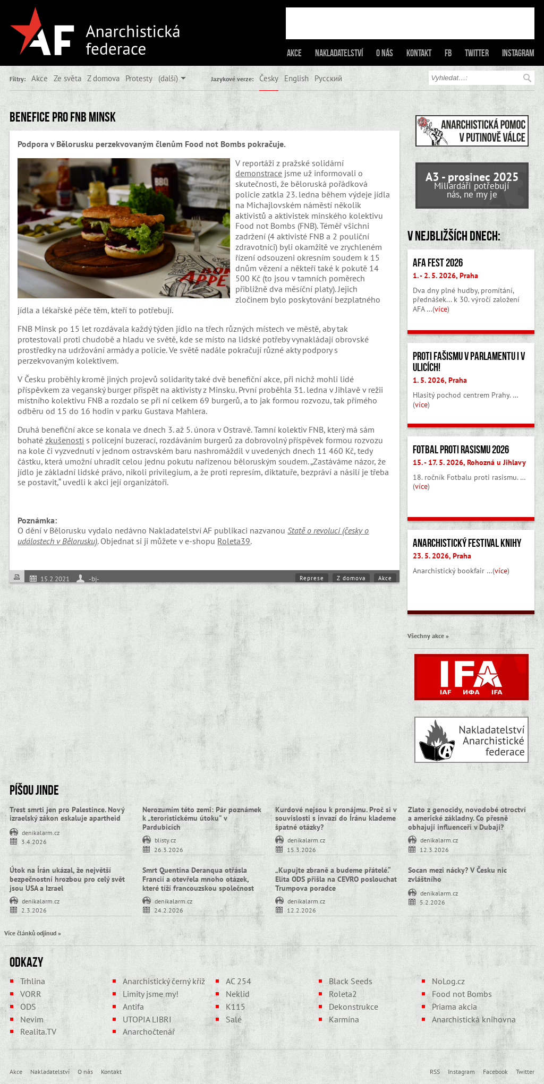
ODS (28, 1006)
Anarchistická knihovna (474, 1019)
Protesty (138, 78)
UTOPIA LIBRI (147, 1019)
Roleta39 (233, 541)
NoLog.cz (448, 981)
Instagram (518, 53)
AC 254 (238, 981)
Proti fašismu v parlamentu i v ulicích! (469, 362)
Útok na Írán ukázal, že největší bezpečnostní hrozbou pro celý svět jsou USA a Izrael (67, 879)
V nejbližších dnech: (453, 236)
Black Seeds (350, 981)
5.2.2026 (432, 901)
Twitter (477, 53)
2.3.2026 (34, 909)
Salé (234, 1019)
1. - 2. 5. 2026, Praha (445, 275)
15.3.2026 (301, 849)
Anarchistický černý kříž (164, 981)
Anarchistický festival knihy (467, 543)
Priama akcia (454, 1006)
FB (448, 53)
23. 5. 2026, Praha (442, 556)
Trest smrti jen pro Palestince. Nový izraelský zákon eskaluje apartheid (67, 814)
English (296, 78)
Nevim (32, 1019)
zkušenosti (64, 440)
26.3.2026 (168, 849)
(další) (168, 78)
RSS (435, 1071)
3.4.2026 (34, 841)
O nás (384, 53)
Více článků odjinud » (32, 932)
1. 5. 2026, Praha (440, 380)
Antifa (133, 1006)
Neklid (238, 993)
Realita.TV (38, 1031)
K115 (235, 1006)
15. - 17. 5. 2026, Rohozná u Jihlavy (469, 462)
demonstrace (258, 173)
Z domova (103, 78)
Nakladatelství (339, 53)
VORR (30, 993)
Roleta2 (343, 993)
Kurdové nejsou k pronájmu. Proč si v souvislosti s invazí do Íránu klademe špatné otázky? (335, 818)
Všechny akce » (428, 635)
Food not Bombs (462, 993)
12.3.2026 (434, 849)
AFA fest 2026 (438, 262)
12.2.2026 (301, 909)
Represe (312, 578)
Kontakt (418, 53)
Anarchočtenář (149, 1031)
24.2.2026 (168, 909)
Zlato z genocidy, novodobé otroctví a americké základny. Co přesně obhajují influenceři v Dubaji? (467, 818)
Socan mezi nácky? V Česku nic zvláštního (457, 874)
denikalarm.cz (41, 832)
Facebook (495, 1071)
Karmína (344, 1019)
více (441, 309)
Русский (328, 78)
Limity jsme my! (150, 993)
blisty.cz (165, 839)
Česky (268, 78)
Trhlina (32, 981)
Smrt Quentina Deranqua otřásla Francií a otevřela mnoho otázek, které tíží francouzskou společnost (198, 879)
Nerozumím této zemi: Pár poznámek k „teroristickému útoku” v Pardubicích (201, 818)
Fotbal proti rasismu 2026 (461, 449)
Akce (294, 53)
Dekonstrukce (353, 1006)
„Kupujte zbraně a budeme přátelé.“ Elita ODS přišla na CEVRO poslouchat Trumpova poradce (336, 879)
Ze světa (67, 78)
